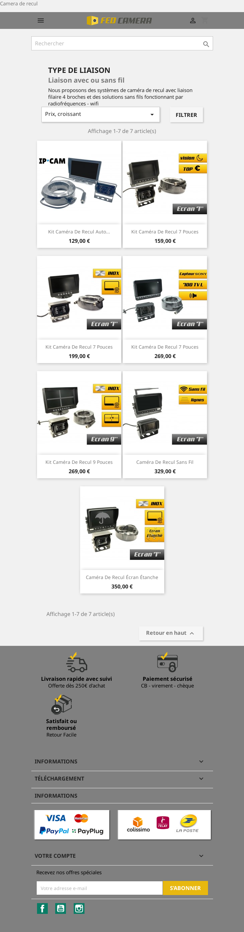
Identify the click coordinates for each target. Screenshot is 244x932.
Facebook (42, 908)
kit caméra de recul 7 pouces (165, 347)
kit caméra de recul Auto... (79, 231)
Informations (56, 795)
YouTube (60, 908)
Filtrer (186, 115)
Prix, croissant (100, 114)
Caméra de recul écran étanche (122, 577)
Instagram (79, 908)
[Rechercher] (122, 43)
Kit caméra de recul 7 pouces (165, 231)
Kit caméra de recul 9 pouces (79, 462)
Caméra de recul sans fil (165, 462)
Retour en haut (171, 633)
